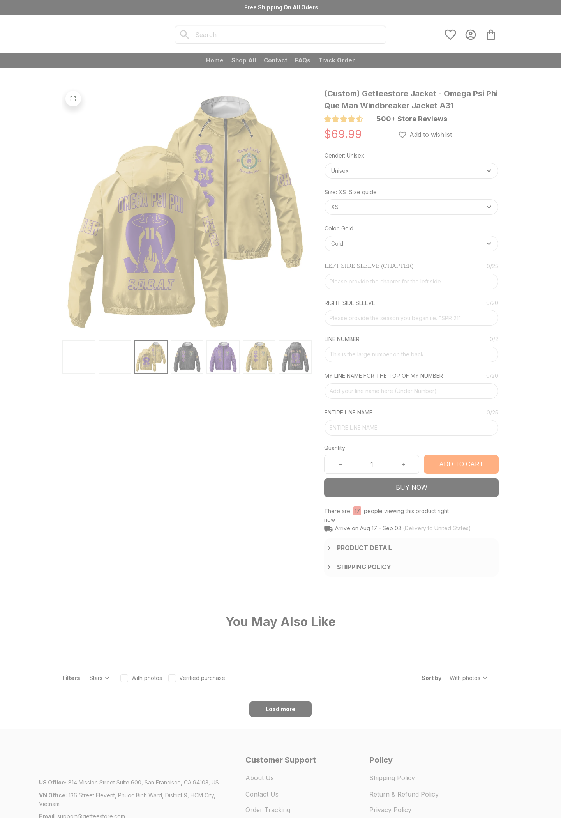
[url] (91, 773)
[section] (411, 118)
